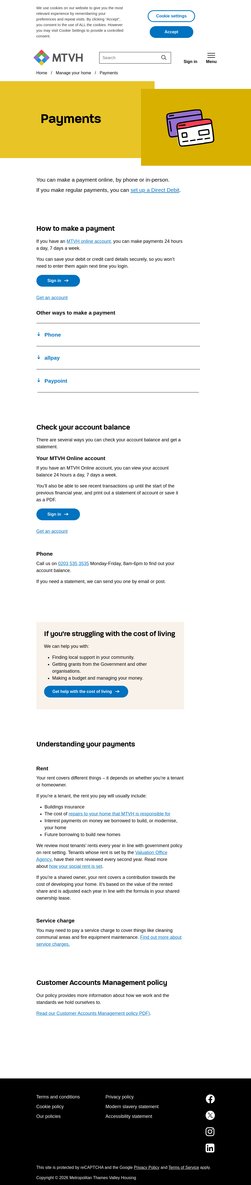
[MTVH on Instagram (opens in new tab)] (195, 1135)
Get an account (52, 297)
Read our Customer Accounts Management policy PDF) (93, 1013)
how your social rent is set (75, 866)
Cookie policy (50, 1106)
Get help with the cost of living (82, 691)
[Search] (135, 58)
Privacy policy (120, 1096)
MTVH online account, (89, 241)
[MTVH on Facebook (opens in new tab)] (195, 1102)
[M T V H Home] (60, 57)
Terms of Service (183, 1167)
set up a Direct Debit (154, 190)
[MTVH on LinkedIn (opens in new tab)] (195, 1151)
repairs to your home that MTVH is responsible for (119, 813)
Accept (179, 31)
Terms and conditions (58, 1096)
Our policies (48, 1116)
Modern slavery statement (132, 1106)
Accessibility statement (129, 1116)
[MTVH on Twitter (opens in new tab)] (195, 1118)
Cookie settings (171, 16)
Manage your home (73, 73)
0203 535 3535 (73, 563)
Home (41, 73)
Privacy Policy (146, 1167)
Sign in (54, 280)
